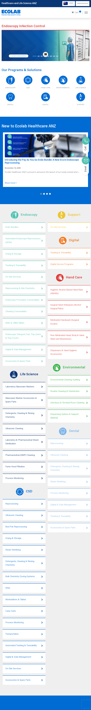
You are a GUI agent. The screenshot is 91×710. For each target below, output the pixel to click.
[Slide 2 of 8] (38, 56)
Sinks (24, 588)
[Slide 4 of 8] (45, 56)
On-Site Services (24, 277)
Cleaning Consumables (24, 311)
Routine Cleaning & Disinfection (69, 391)
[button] (41, 193)
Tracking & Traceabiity (69, 516)
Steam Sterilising (24, 550)
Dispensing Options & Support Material (69, 416)
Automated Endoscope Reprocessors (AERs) (24, 240)
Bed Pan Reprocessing (24, 527)
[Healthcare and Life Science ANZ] (11, 12)
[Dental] (10, 100)
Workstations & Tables (24, 600)
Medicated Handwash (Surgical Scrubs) (69, 322)
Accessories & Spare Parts (24, 361)
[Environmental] (63, 83)
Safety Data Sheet (82, 3)
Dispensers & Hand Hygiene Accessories (69, 352)
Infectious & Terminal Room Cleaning (69, 403)
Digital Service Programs (69, 264)
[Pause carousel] (45, 54)
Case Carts (24, 611)
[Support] (80, 100)
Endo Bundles (24, 227)
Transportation (24, 634)
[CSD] (28, 83)
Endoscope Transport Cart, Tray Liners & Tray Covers (24, 336)
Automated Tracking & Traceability (24, 645)
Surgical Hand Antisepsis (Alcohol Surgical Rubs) (69, 307)
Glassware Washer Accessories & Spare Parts (24, 400)
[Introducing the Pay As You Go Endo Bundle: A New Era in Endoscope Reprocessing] (45, 159)
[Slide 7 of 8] (54, 56)
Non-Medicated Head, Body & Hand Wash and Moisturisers (69, 337)
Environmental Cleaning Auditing (69, 380)
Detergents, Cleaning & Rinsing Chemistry (24, 415)
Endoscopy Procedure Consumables (24, 300)
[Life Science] (80, 83)
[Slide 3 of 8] (42, 56)
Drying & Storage (24, 254)
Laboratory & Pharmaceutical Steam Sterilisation (24, 442)
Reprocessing (24, 504)
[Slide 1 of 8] (35, 56)
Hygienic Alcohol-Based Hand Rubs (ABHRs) (69, 292)
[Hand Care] (45, 83)
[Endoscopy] (10, 83)
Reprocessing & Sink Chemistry (24, 288)
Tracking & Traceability (24, 265)
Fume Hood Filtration (24, 467)
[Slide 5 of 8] (48, 56)
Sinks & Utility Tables (24, 323)
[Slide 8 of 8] (57, 56)
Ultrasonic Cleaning (24, 429)
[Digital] (45, 100)
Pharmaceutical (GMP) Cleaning (24, 455)
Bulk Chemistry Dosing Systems (24, 576)
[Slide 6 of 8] (51, 56)
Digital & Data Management (24, 350)
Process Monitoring (24, 478)
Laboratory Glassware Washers (24, 387)
